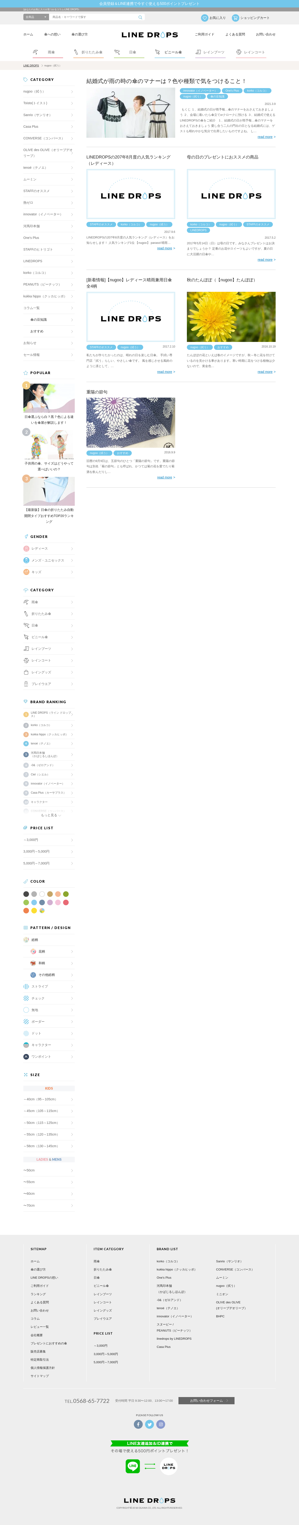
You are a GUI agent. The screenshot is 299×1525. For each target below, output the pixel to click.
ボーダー (38, 1021)
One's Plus (232, 90)
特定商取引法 (40, 1359)
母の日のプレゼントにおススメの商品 (222, 157)
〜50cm (29, 1170)
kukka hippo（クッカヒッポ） (45, 296)
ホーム (28, 34)
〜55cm (29, 1182)
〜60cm (29, 1193)
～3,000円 (30, 840)
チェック (38, 998)
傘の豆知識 (217, 96)
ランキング (38, 1294)
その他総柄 (47, 975)
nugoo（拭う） (192, 96)
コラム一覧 (31, 308)
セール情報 (31, 355)
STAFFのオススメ (101, 224)
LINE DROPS (31, 65)
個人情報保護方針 (43, 1368)
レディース (40, 548)
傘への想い (52, 34)
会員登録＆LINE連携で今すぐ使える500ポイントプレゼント (149, 4)
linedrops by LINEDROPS (174, 1338)
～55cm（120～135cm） (41, 1134)
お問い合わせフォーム (206, 1400)
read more (265, 137)
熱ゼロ (28, 202)
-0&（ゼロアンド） (43, 765)
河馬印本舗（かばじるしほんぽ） (45, 754)
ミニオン (222, 1294)
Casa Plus (30, 126)
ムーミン (29, 179)
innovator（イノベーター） (200, 90)
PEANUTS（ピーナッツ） (42, 284)
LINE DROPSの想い (44, 1277)
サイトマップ (40, 1376)
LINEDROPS (198, 230)
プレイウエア (41, 684)
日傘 (97, 1277)
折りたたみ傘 (103, 1269)
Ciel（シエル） (40, 774)
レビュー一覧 (40, 1327)
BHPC (220, 1316)
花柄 (42, 951)
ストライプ (40, 986)
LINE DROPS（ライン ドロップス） (51, 714)
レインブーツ (103, 1294)
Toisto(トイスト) (35, 103)
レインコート (103, 1302)
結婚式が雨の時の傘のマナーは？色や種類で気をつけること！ (166, 81)
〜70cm (29, 1205)
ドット (36, 1033)
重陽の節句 (96, 392)
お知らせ (29, 343)
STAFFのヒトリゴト (38, 249)
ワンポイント (41, 1056)
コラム (35, 1318)
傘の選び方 (79, 34)
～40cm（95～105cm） (40, 1099)
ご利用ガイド (204, 34)
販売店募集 (38, 1351)
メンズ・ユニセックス (48, 560)
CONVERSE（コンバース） (44, 138)
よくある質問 (235, 34)
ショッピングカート (255, 18)
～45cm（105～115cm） (41, 1111)
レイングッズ (41, 672)
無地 (35, 1010)
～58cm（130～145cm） (41, 1146)
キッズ (36, 572)
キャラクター (41, 1045)
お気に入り (218, 18)
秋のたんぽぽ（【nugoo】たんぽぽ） (222, 280)
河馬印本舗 (31, 226)
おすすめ (223, 347)
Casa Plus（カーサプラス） (48, 792)
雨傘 (97, 1261)
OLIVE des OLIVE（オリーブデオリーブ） (48, 153)
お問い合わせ (266, 34)
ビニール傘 (40, 637)
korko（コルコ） (257, 90)
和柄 (42, 963)
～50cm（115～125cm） (41, 1123)
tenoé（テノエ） (35, 167)
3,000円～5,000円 (36, 851)
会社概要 (37, 1335)
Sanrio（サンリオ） (37, 115)
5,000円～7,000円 (36, 863)
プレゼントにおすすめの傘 (49, 1343)
